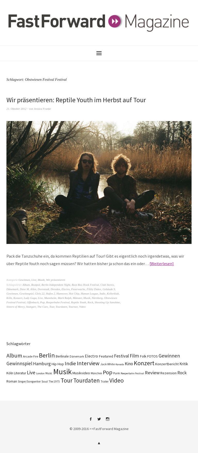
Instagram (107, 421)
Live (33, 279)
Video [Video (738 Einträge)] (116, 380)
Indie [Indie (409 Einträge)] (70, 363)
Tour (51, 306)
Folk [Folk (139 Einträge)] (143, 356)
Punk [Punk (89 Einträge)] (116, 373)
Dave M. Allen (28, 289)
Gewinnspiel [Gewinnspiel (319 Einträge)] (19, 363)
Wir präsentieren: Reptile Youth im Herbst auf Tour (76, 100)
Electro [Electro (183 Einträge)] (91, 356)
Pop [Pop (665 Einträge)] (107, 372)
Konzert (17, 297)
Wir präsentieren (55, 279)
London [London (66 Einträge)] (40, 373)
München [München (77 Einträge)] (96, 373)
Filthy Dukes (94, 289)
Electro (66, 289)
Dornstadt (43, 289)
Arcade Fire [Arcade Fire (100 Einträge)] (30, 356)
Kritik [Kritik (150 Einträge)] (183, 363)
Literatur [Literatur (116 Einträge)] (20, 373)
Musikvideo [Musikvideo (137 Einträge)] (81, 373)
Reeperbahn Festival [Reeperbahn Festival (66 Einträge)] (132, 373)
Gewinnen (24, 279)
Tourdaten (61, 306)
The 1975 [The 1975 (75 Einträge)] (54, 381)
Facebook (90, 421)
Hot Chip (74, 293)
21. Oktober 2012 (16, 108)
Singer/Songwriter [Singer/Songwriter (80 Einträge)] (29, 381)
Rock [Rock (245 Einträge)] (182, 373)
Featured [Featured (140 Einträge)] (106, 356)
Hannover (62, 293)
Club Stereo (107, 284)
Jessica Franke (42, 108)
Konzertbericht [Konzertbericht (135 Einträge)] (167, 364)
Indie (102, 293)
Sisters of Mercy (15, 306)
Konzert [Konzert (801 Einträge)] (144, 363)
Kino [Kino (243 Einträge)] (129, 364)
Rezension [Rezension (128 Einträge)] (168, 373)
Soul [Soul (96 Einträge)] (45, 381)
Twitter (99, 421)
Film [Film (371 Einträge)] (134, 356)
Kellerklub (113, 293)
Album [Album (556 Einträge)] (14, 355)
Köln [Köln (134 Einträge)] (9, 373)
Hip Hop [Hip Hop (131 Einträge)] (58, 364)
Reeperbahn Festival (58, 302)
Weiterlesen (161, 263)
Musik (41, 279)
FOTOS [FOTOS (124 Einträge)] (152, 356)
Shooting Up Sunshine (107, 302)
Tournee (73, 306)
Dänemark (12, 289)
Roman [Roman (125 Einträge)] (11, 381)
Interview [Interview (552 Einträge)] (88, 363)
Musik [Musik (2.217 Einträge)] (62, 371)
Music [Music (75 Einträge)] (48, 373)
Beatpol (35, 284)
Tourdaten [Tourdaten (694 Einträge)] (86, 380)
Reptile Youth (78, 302)
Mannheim (50, 297)
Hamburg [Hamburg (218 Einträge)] (42, 364)
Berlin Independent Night (56, 284)
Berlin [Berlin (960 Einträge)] (47, 355)
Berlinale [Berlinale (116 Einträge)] (62, 356)
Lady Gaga (30, 297)
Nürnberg (97, 297)
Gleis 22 (40, 293)
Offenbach (33, 302)
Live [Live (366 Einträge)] (31, 372)
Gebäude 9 (109, 289)
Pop (42, 302)
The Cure (42, 306)
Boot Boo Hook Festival (85, 284)
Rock (90, 302)
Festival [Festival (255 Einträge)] (121, 356)
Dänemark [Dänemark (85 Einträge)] (77, 356)
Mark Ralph (64, 297)
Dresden (55, 289)
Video (82, 306)
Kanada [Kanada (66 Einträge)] (120, 364)
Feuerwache (78, 289)
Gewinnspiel (26, 293)
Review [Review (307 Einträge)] (152, 373)
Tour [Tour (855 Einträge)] (66, 380)
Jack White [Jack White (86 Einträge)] (107, 364)
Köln (9, 297)
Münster (77, 297)
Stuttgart (31, 306)
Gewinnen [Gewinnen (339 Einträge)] (169, 356)
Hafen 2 (50, 293)
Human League (89, 293)
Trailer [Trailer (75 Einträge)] (105, 381)
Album (26, 284)
